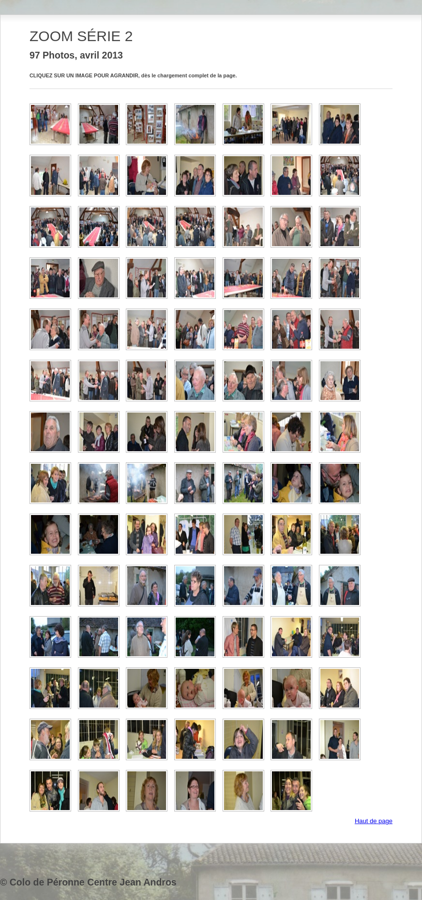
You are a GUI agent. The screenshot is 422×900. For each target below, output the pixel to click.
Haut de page (373, 821)
